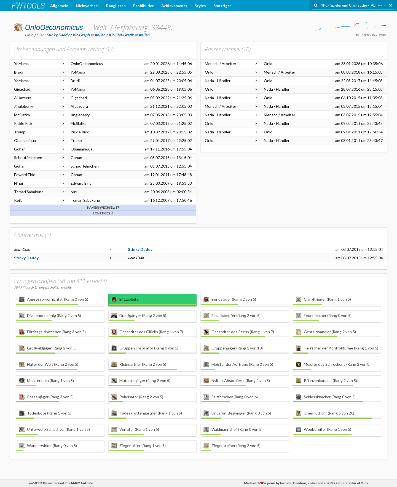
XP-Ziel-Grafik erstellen (128, 35)
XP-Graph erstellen (88, 35)
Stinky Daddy (140, 249)
